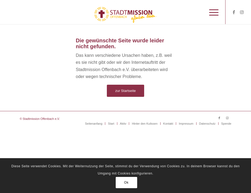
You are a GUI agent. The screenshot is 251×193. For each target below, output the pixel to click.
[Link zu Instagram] (242, 12)
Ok (126, 182)
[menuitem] (211, 12)
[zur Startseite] (125, 91)
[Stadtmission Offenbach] (125, 12)
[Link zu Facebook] (234, 12)
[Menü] (211, 12)
